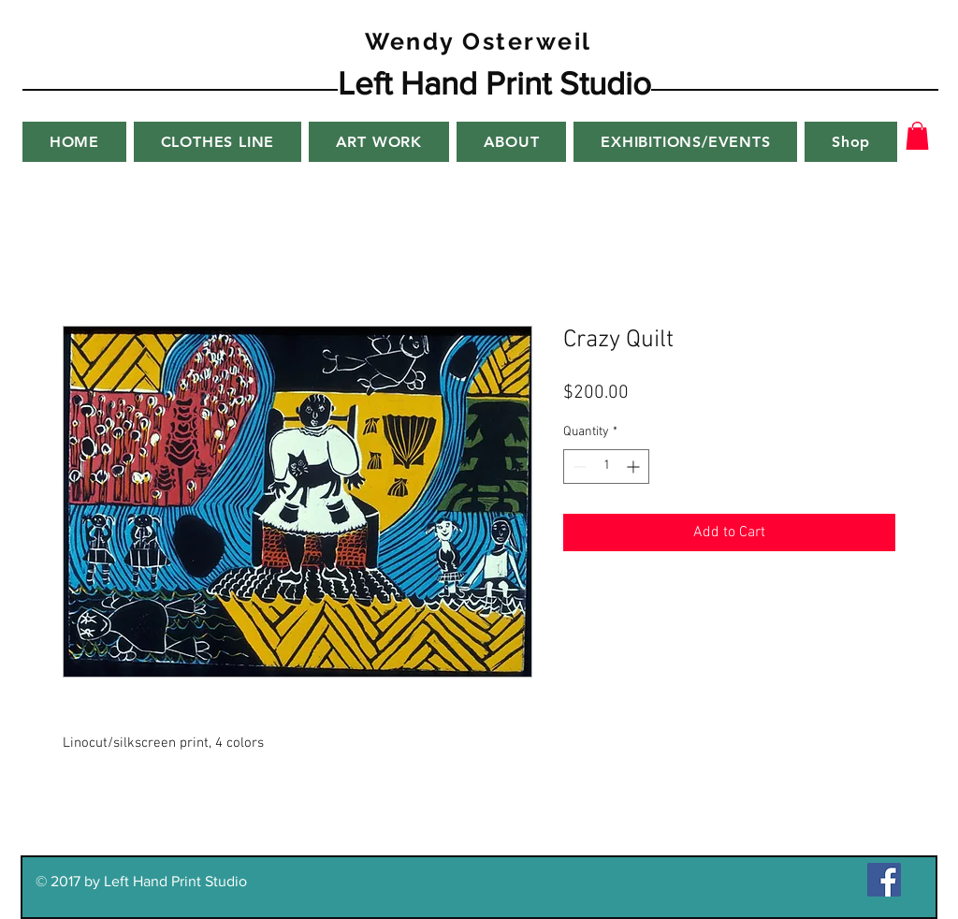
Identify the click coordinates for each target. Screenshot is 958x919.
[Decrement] (577, 466)
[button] (917, 136)
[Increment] (634, 466)
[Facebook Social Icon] (884, 880)
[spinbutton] (606, 466)
